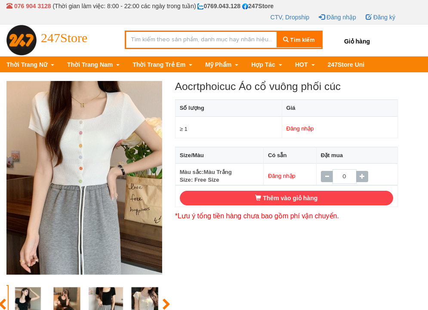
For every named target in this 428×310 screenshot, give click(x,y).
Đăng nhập (337, 17)
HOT (302, 64)
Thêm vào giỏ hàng (286, 198)
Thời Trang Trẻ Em (159, 64)
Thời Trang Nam (90, 64)
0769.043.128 (218, 6)
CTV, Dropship (290, 17)
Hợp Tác (264, 64)
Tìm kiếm (299, 40)
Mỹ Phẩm (219, 64)
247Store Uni (346, 64)
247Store (258, 6)
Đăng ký (380, 17)
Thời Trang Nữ (27, 64)
